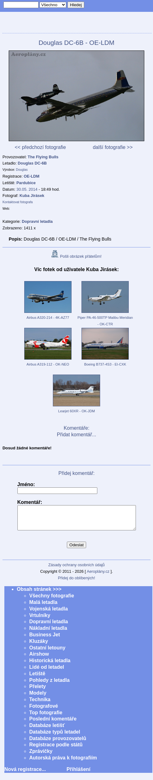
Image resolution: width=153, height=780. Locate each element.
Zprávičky (41, 755)
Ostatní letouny (47, 652)
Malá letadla (43, 607)
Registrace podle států (56, 749)
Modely (37, 697)
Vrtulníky (39, 620)
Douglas (22, 169)
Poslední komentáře (52, 723)
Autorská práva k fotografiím (63, 762)
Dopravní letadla (48, 626)
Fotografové (43, 710)
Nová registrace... (25, 774)
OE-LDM (31, 176)
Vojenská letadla (48, 613)
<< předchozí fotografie (40, 147)
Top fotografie (45, 717)
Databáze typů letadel (54, 736)
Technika (39, 704)
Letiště (37, 678)
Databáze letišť (47, 730)
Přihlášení (78, 774)
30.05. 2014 (27, 189)
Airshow (39, 658)
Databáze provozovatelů (57, 743)
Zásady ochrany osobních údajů (76, 569)
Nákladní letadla (48, 632)
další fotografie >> (112, 147)
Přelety (37, 691)
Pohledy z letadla (49, 684)
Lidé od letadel (46, 671)
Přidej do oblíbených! (76, 582)
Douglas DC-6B (32, 163)
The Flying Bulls (43, 157)
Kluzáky (38, 645)
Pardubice (26, 182)
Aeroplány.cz (98, 576)
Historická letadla (50, 665)
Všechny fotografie (51, 600)
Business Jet (44, 639)
